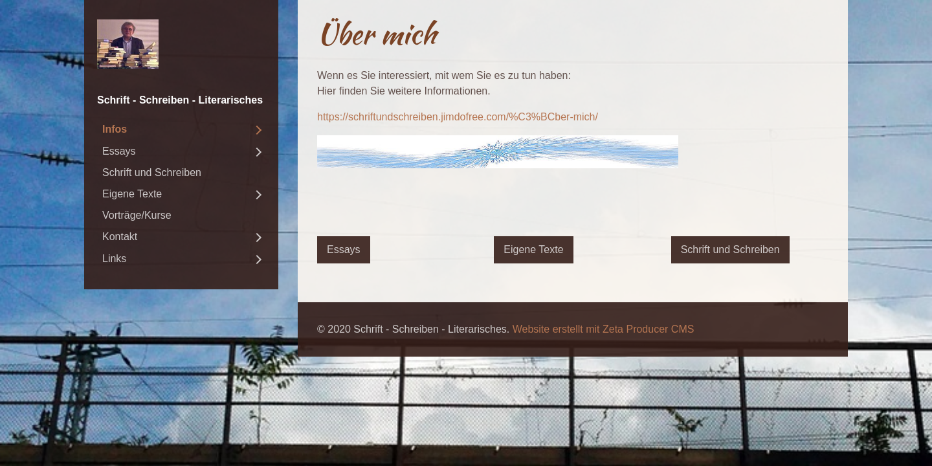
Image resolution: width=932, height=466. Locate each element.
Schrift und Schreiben (151, 172)
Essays (119, 151)
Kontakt (119, 236)
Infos (114, 129)
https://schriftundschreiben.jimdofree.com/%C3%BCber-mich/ (457, 116)
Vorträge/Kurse (137, 215)
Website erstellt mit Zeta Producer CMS (603, 329)
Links (114, 258)
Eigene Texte (132, 193)
